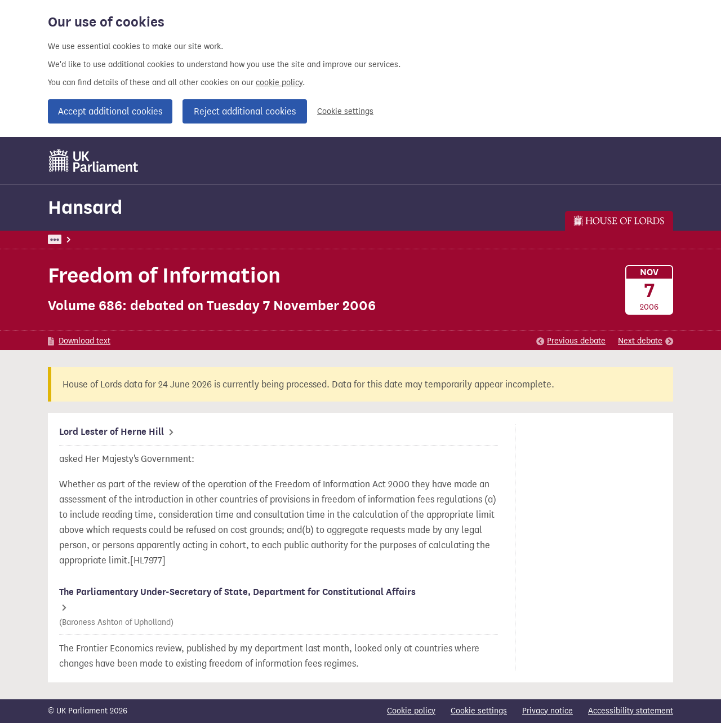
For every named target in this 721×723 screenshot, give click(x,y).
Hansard (85, 207)
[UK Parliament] (94, 160)
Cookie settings (345, 111)
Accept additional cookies (110, 111)
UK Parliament (73, 239)
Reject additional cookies (245, 111)
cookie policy (279, 82)
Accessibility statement (630, 711)
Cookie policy (411, 711)
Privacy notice (547, 711)
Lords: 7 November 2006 (203, 239)
